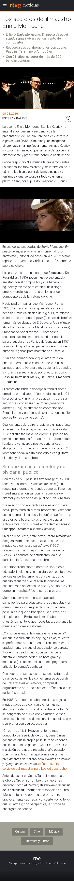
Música (54, 831)
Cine (37, 831)
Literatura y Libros (37, 841)
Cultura (20, 831)
